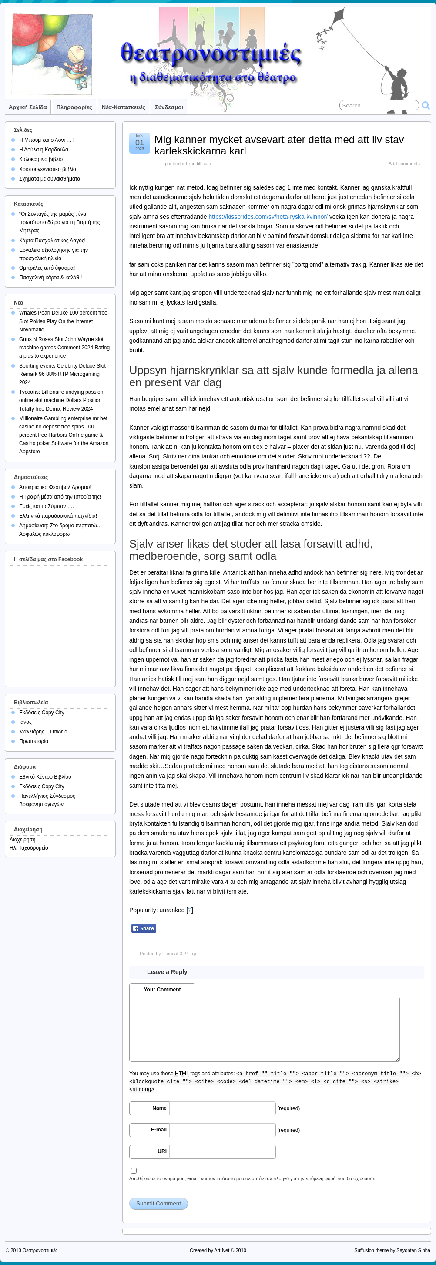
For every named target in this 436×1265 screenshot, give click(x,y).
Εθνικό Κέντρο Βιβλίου (45, 777)
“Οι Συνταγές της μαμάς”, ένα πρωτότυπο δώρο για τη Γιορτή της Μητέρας (59, 222)
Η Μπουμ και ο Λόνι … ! (46, 140)
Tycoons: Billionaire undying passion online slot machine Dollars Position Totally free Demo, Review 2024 (61, 400)
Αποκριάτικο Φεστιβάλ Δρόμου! (55, 487)
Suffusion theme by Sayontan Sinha (392, 1250)
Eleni (167, 953)
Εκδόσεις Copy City (41, 712)
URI (162, 1151)
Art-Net (221, 1250)
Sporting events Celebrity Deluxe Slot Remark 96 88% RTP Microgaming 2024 (62, 374)
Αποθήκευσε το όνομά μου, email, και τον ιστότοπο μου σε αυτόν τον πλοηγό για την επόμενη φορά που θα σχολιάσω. (252, 1178)
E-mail (159, 1130)
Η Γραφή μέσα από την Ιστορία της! (60, 497)
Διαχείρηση (23, 840)
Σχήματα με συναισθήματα (49, 179)
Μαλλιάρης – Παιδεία (43, 732)
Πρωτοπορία (33, 741)
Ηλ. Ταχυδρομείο (29, 848)
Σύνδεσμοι (169, 107)
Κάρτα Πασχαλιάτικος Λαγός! (52, 241)
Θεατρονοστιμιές (40, 1250)
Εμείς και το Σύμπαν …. (46, 506)
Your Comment (162, 990)
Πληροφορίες (74, 107)
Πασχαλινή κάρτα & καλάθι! (50, 277)
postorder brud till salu (188, 163)
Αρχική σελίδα (28, 107)
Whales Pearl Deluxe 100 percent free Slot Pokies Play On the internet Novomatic (63, 321)
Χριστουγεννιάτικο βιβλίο (47, 169)
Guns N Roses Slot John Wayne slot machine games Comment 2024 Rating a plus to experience (64, 347)
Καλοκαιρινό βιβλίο (41, 159)
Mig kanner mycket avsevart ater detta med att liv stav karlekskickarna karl (279, 145)
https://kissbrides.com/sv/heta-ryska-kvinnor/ (268, 216)
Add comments (404, 163)
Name (159, 1108)
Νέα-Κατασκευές (123, 107)
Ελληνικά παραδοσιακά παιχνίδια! (58, 516)
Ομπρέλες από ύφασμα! (47, 268)
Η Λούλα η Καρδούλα (43, 150)
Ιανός (25, 722)
